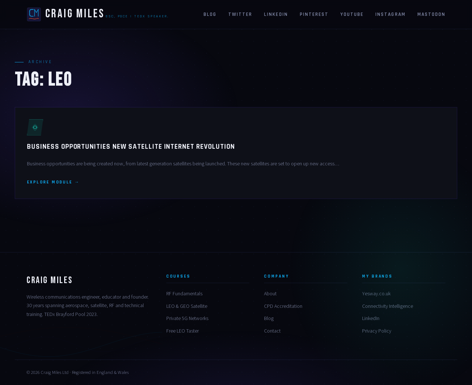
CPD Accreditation (283, 306)
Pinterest (314, 14)
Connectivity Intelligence (387, 306)
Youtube (352, 14)
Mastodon (431, 14)
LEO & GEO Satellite (186, 306)
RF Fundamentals (184, 294)
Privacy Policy (376, 331)
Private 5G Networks (187, 318)
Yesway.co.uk (376, 294)
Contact (272, 331)
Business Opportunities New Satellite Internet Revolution (131, 146)
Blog (210, 14)
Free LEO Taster (182, 331)
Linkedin (276, 14)
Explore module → (53, 182)
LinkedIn (370, 318)
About (270, 294)
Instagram (390, 14)
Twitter (240, 14)
